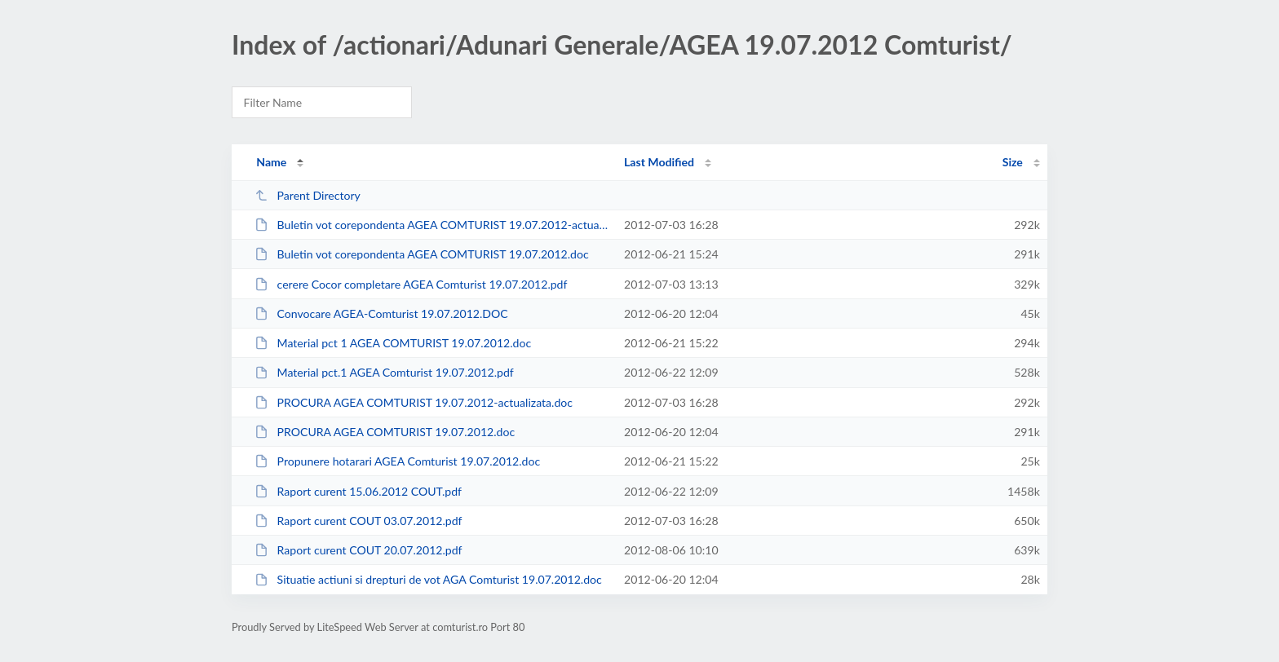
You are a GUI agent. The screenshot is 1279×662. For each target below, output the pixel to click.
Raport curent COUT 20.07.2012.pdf (358, 550)
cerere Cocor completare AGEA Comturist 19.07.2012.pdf (410, 284)
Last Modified (659, 162)
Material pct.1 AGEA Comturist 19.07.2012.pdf (384, 372)
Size (1012, 162)
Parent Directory (307, 195)
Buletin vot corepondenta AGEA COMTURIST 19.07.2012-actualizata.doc (431, 225)
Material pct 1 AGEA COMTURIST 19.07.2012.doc (392, 343)
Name (271, 162)
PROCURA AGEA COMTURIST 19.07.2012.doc (384, 432)
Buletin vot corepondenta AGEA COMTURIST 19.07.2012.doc (421, 254)
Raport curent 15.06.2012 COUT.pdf (358, 491)
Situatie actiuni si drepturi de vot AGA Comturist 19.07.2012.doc (428, 579)
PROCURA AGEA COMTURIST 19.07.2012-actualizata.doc (413, 402)
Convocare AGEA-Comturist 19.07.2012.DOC (381, 313)
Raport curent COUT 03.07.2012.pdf (358, 520)
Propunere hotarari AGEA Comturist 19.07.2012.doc (397, 461)
